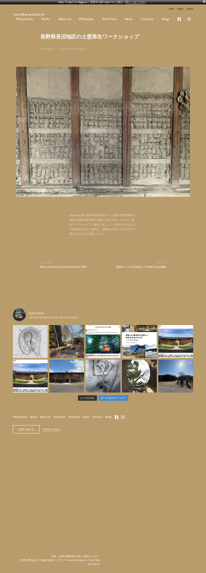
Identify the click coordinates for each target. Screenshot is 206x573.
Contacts (97, 416)
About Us (45, 416)
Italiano (190, 9)
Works (33, 416)
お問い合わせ (26, 429)
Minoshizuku (20, 416)
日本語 (171, 9)
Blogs (109, 416)
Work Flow (74, 416)
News (86, 416)
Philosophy (59, 416)
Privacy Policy (52, 429)
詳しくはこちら (135, 2)
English (180, 9)
